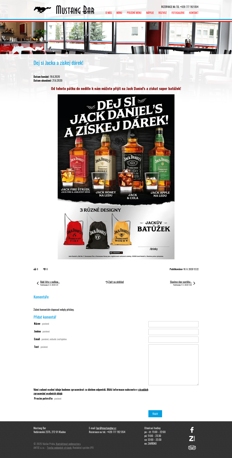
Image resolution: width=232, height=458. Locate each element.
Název (41, 324)
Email (50, 339)
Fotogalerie (178, 13)
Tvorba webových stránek (59, 448)
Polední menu (134, 13)
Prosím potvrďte (47, 398)
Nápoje (150, 13)
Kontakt (193, 13)
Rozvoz (163, 13)
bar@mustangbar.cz (106, 428)
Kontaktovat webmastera (68, 444)
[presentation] (172, 403)
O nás (109, 13)
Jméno (42, 331)
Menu (119, 13)
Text (41, 347)
